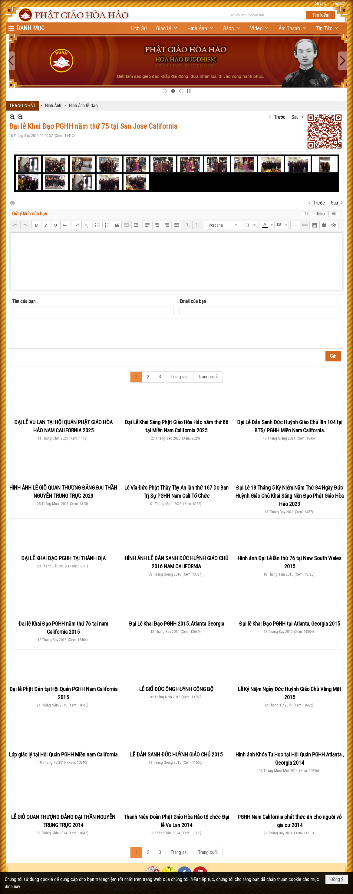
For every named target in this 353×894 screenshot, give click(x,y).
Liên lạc (318, 3)
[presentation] (58, 333)
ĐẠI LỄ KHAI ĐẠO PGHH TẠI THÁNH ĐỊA (63, 558)
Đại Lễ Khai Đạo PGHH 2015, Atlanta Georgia (176, 623)
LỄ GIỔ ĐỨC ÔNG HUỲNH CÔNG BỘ (176, 689)
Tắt (307, 213)
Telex (320, 213)
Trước (279, 117)
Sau (295, 117)
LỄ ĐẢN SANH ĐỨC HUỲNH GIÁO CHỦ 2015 (176, 754)
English (338, 3)
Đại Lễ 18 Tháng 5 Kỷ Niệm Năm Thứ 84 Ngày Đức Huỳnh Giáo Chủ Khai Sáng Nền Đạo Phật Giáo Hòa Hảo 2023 (290, 495)
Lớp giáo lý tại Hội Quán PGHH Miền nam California (63, 754)
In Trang (12, 202)
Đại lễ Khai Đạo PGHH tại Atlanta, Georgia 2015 (289, 623)
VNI (335, 213)
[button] (167, 28)
